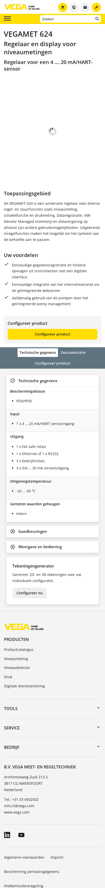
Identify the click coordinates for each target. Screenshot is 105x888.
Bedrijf (12, 719)
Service (12, 699)
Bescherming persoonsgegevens (31, 843)
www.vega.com (16, 783)
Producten (16, 611)
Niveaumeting (16, 630)
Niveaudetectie (17, 639)
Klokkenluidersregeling (23, 857)
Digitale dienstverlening (24, 657)
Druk (8, 648)
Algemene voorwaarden (24, 829)
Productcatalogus (19, 621)
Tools (11, 680)
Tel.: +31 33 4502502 (21, 771)
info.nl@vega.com (19, 777)
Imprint (57, 829)
